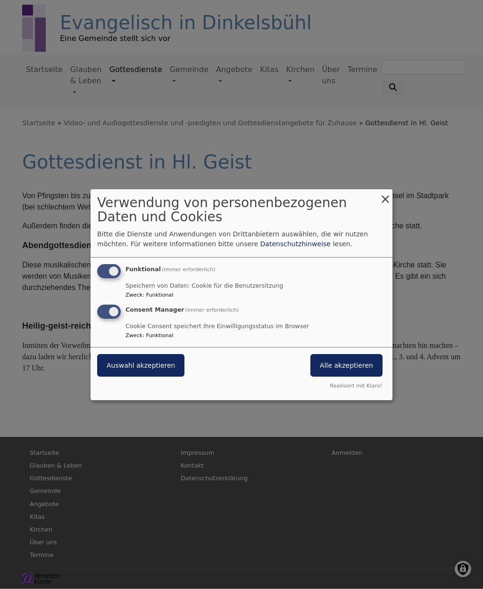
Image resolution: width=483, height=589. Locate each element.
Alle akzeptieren (346, 365)
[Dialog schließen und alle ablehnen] (385, 195)
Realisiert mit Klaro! (356, 386)
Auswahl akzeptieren (141, 365)
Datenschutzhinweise (295, 244)
